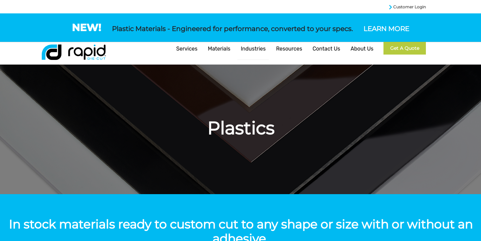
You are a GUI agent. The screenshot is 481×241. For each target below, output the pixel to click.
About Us (361, 49)
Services (187, 49)
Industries (253, 49)
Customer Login (409, 6)
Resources (289, 49)
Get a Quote (404, 48)
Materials (219, 49)
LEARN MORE (386, 29)
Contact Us (326, 49)
